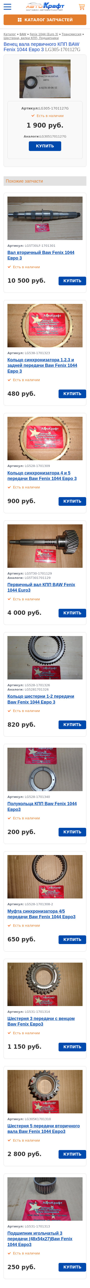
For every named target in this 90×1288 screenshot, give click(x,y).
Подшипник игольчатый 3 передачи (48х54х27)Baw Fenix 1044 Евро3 (39, 1239)
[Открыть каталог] (45, 19)
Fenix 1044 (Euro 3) (44, 34)
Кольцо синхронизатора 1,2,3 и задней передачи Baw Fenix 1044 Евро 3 (42, 365)
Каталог (10, 34)
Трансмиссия (71, 34)
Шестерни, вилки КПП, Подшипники (31, 38)
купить (45, 146)
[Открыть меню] (7, 7)
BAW (23, 34)
